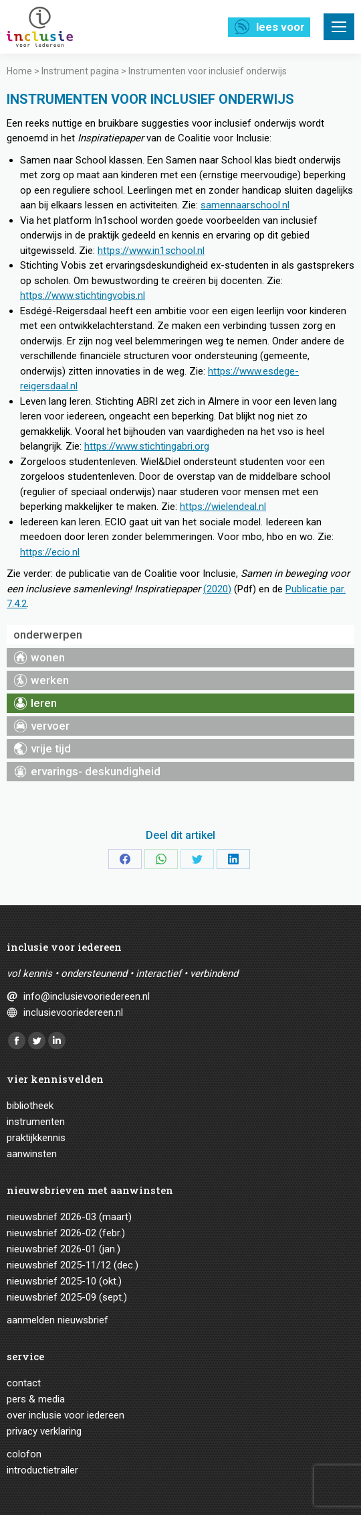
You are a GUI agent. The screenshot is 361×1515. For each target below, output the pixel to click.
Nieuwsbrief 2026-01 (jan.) (63, 1249)
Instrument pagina (80, 71)
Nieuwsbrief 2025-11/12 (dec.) (72, 1265)
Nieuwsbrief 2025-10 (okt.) (64, 1281)
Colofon (24, 1454)
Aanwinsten (32, 1154)
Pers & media (36, 1399)
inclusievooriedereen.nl (73, 1012)
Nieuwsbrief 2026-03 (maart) (69, 1217)
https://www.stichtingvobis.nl (82, 295)
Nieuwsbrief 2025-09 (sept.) (67, 1297)
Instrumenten (36, 1122)
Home (19, 71)
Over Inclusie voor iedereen (65, 1415)
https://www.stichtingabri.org (146, 446)
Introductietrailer (42, 1470)
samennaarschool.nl (245, 205)
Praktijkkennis (36, 1138)
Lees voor (280, 27)
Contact (24, 1383)
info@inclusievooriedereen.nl (86, 996)
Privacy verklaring (44, 1431)
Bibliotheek (30, 1106)
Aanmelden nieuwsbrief (57, 1320)
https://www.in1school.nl (151, 251)
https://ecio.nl (50, 552)
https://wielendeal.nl (223, 507)
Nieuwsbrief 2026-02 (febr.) (66, 1233)
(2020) (217, 589)
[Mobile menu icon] (339, 26)
